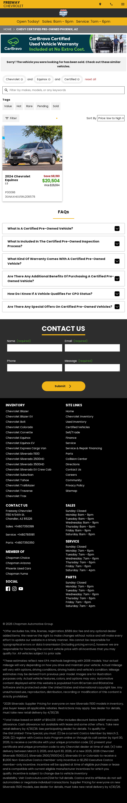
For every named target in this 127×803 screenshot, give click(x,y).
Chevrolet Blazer (17, 411)
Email (76, 341)
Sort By (91, 118)
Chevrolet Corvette (19, 432)
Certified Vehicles (78, 427)
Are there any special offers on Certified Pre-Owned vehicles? (63, 306)
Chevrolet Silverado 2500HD (25, 459)
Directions (73, 464)
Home (7, 29)
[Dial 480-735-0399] (111, 4)
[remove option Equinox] (43, 79)
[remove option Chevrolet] (14, 79)
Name (19, 341)
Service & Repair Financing (84, 448)
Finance (71, 438)
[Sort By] (111, 118)
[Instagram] (14, 589)
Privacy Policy (75, 485)
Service (71, 443)
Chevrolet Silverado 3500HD (25, 464)
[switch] (123, 4)
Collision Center (76, 459)
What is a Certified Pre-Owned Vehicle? (63, 228)
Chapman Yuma (17, 574)
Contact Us (73, 470)
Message (79, 361)
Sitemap (71, 491)
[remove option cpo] (72, 79)
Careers (71, 475)
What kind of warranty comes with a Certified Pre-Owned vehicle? (63, 261)
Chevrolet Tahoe (17, 480)
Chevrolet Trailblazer (20, 485)
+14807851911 (26, 535)
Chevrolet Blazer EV (19, 416)
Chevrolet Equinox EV (20, 443)
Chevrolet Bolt (16, 422)
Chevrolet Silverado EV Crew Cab (28, 470)
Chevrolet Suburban (19, 475)
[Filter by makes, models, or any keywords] (63, 90)
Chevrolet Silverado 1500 (23, 454)
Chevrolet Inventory (79, 416)
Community (74, 480)
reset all (90, 79)
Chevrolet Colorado (19, 427)
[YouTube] (21, 589)
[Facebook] (8, 589)
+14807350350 (24, 543)
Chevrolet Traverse (19, 491)
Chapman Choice (18, 558)
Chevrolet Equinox (18, 438)
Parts (69, 454)
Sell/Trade (73, 432)
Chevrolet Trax (16, 496)
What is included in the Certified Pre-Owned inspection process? (63, 243)
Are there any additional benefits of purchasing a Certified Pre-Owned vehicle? (63, 278)
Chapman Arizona (18, 563)
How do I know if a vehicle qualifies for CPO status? (63, 293)
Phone (11, 361)
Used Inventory (76, 422)
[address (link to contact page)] (100, 4)
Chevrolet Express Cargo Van (26, 448)
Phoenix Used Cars (18, 568)
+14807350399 (24, 526)
